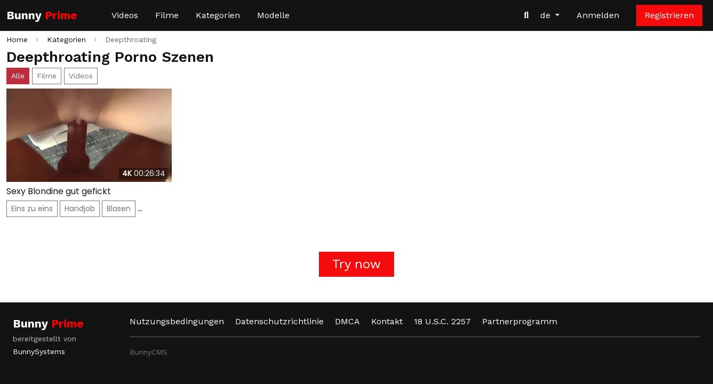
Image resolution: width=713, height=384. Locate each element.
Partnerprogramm (519, 321)
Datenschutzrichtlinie (279, 321)
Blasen (119, 208)
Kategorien (218, 15)
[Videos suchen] (526, 15)
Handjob (80, 208)
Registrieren (669, 15)
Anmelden (597, 15)
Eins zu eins (32, 208)
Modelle (273, 15)
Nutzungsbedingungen (177, 321)
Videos (124, 15)
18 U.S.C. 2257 (442, 321)
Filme (167, 15)
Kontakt (387, 321)
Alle (18, 75)
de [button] (546, 15)
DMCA (347, 321)
